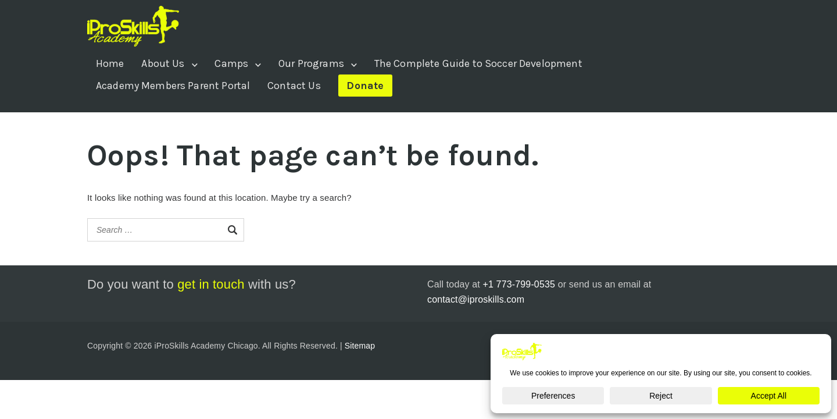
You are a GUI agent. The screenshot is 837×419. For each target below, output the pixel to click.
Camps (231, 63)
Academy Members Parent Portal (173, 85)
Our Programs (311, 63)
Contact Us (294, 85)
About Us (162, 63)
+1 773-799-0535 (518, 284)
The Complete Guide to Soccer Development (478, 63)
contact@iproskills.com (475, 299)
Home (110, 63)
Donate (365, 85)
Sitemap (360, 345)
